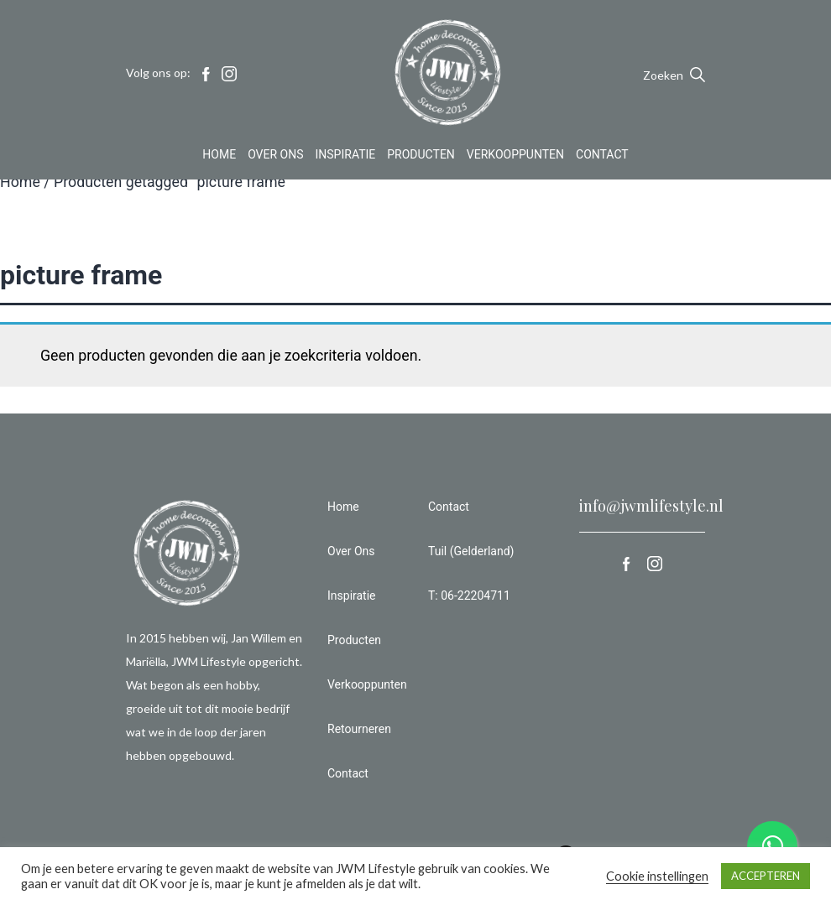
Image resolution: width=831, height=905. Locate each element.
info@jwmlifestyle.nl (651, 506)
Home (219, 154)
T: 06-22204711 (469, 595)
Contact (602, 154)
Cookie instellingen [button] (657, 876)
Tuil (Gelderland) (471, 551)
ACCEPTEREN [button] (765, 875)
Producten (421, 154)
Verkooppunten (515, 154)
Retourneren (359, 729)
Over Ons (275, 154)
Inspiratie (346, 154)
